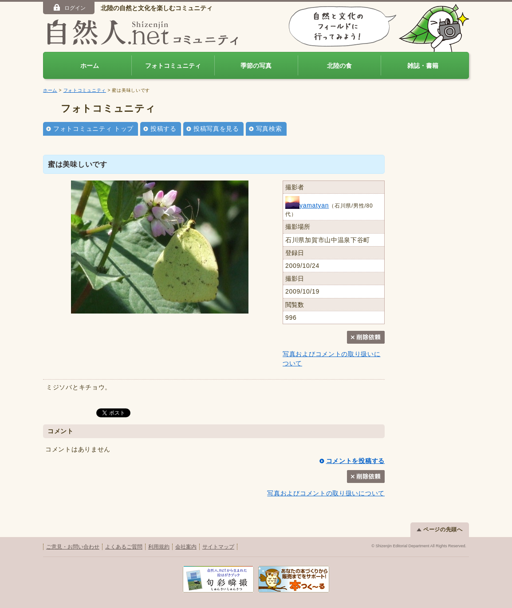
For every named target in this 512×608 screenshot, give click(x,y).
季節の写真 (256, 65)
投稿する (163, 128)
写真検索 (269, 128)
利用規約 (158, 547)
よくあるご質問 (123, 547)
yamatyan (307, 205)
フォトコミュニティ (173, 65)
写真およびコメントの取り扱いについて (326, 493)
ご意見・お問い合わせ (72, 547)
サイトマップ (218, 547)
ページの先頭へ (440, 529)
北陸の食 (339, 65)
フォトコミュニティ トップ (93, 128)
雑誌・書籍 (422, 65)
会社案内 (186, 547)
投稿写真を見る (216, 128)
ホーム (89, 65)
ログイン (69, 7)
